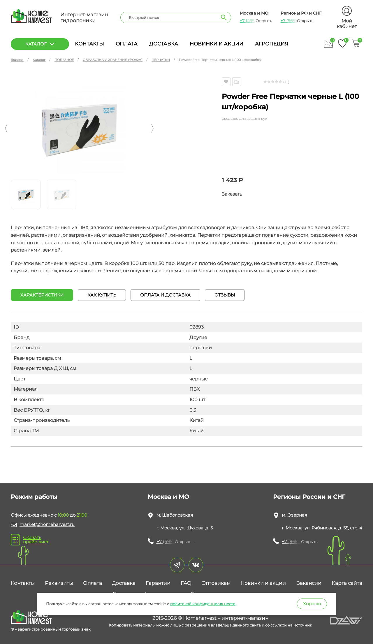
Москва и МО (168, 496)
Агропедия (271, 44)
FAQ (186, 583)
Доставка (163, 44)
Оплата (127, 44)
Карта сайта (347, 583)
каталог (39, 44)
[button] (6, 128)
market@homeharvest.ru (47, 524)
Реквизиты (59, 583)
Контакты (89, 44)
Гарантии (158, 583)
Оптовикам (216, 583)
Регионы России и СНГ (309, 496)
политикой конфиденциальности (202, 603)
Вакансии (308, 583)
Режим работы (34, 496)
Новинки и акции (216, 44)
